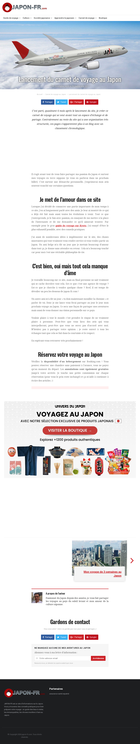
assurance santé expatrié (59, 694)
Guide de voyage (11, 18)
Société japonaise (43, 18)
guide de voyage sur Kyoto (71, 225)
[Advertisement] (70, 153)
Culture (27, 18)
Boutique (103, 18)
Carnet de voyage (87, 18)
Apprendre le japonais (65, 18)
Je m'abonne (98, 658)
